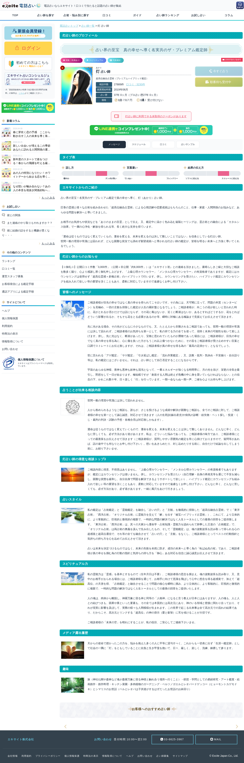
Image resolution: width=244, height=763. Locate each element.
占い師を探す (45, 15)
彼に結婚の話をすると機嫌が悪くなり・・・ (26, 233)
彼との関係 (13, 215)
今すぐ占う (220, 71)
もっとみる (48, 197)
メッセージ (114, 144)
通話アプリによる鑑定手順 (18, 291)
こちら (21, 93)
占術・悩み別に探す (76, 15)
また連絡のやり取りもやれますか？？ (29, 222)
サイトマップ (180, 756)
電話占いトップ (69, 25)
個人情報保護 (10, 318)
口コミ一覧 (8, 268)
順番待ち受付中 (220, 82)
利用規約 (7, 325)
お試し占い (198, 15)
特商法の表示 (10, 333)
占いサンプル (188, 144)
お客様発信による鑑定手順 (18, 283)
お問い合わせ (10, 349)
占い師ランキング (167, 15)
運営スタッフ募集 (12, 276)
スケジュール (139, 144)
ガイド (137, 15)
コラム (229, 15)
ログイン (30, 48)
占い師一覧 (88, 25)
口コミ (107, 15)
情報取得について (12, 341)
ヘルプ (6, 310)
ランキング (8, 261)
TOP (15, 15)
